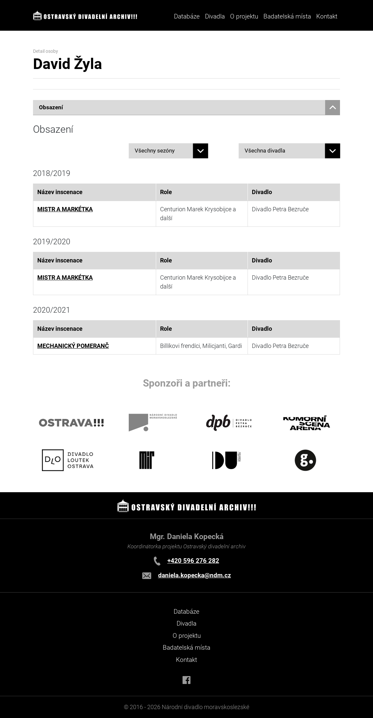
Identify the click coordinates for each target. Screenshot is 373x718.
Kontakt (326, 16)
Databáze (187, 16)
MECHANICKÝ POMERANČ (73, 346)
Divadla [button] (215, 16)
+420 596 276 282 (193, 560)
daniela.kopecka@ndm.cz (194, 575)
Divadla (186, 623)
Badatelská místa (287, 16)
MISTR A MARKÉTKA (65, 209)
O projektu (244, 16)
